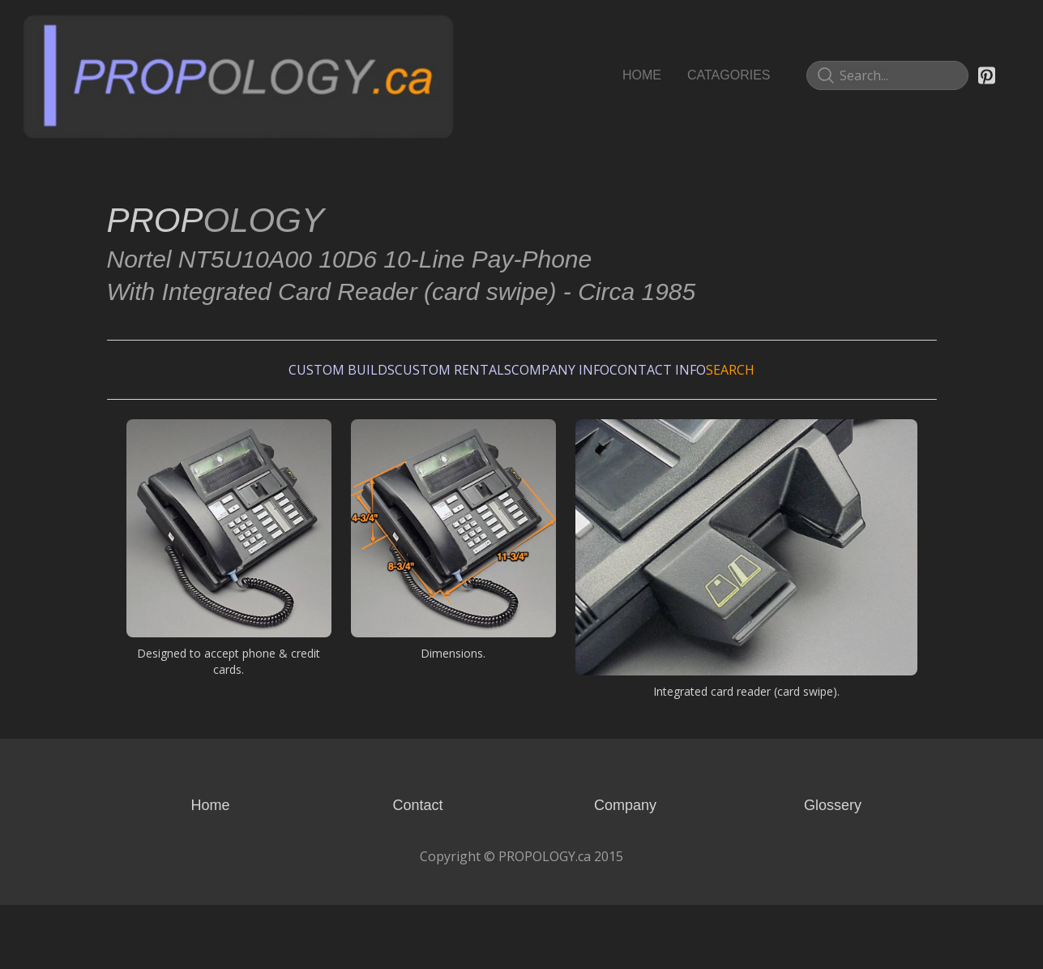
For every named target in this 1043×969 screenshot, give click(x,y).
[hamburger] (473, 29)
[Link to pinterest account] (986, 75)
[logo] (238, 75)
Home (209, 869)
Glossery (832, 869)
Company (625, 869)
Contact (417, 869)
